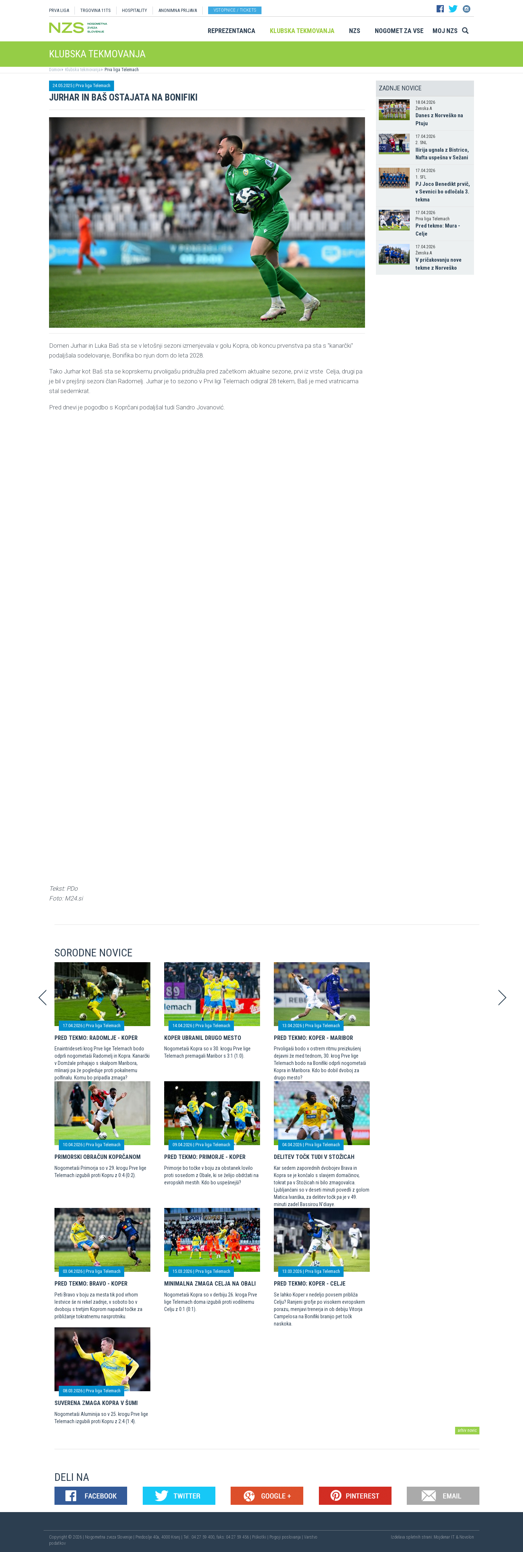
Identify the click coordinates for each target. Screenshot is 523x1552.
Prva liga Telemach (121, 69)
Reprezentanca (231, 30)
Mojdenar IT (444, 1537)
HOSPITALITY (134, 10)
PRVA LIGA (59, 10)
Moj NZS (445, 30)
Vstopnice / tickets (235, 10)
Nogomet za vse (399, 30)
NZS (354, 30)
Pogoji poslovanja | (286, 1537)
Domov (55, 69)
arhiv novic (467, 1430)
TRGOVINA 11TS (95, 10)
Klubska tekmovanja (302, 30)
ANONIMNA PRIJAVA (177, 10)
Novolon (466, 1537)
